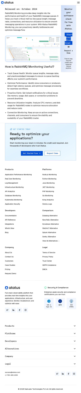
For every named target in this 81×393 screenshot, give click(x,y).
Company (40, 356)
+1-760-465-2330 (11, 375)
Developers (40, 341)
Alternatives (40, 348)
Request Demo (52, 153)
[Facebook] (19, 310)
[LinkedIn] (13, 310)
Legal (40, 363)
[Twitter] (7, 310)
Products (40, 326)
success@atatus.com (12, 372)
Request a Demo (68, 52)
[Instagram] (25, 310)
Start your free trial (68, 38)
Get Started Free (32, 153)
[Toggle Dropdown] (78, 2)
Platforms (40, 333)
